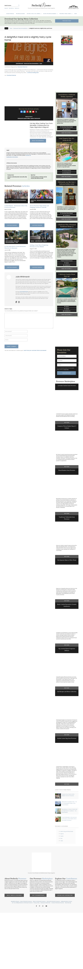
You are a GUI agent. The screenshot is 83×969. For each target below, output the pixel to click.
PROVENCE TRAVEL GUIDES (65, 13)
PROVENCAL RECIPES (20, 13)
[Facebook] (21, 112)
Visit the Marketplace (38, 895)
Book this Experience (38, 140)
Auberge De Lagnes (22, 118)
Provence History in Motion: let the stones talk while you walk (39, 177)
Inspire (61, 836)
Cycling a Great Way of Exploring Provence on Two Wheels (39, 245)
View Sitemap (68, 902)
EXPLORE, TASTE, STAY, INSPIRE (33, 13)
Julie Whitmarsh (19, 63)
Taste (11, 28)
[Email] (30, 112)
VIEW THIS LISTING (66, 132)
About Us (6, 8)
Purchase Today (66, 21)
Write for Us (17, 8)
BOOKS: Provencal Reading (49, 13)
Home (6, 28)
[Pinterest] (27, 112)
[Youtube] (33, 112)
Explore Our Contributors (64, 895)
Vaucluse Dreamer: (22, 67)
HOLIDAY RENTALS (10, 13)
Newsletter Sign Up (15, 901)
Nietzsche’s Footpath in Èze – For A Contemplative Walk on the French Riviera (69, 803)
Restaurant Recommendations (20, 28)
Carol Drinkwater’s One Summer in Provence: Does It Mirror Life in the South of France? (69, 819)
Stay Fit (45, 241)
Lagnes (32, 118)
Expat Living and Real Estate (66, 831)
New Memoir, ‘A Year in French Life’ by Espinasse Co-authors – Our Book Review (69, 811)
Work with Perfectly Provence (53, 901)
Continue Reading (12, 225)
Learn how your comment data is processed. (35, 350)
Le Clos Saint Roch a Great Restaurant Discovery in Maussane (15, 247)
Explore (32, 241)
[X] (36, 112)
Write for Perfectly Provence (39, 901)
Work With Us (11, 8)
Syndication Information (12, 157)
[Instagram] (24, 112)
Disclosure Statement (45, 902)
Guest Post (8, 200)
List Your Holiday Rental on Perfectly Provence (22, 902)
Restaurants (37, 118)
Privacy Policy (66, 369)
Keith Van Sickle (9, 241)
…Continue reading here (33, 72)
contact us (28, 155)
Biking (28, 118)
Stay (61, 838)
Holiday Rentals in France (66, 901)
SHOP (75, 13)
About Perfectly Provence (14, 895)
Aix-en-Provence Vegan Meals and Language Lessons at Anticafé (39, 206)
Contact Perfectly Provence (57, 902)
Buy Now (66, 422)
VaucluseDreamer (24, 291)
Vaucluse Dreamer (11, 75)
